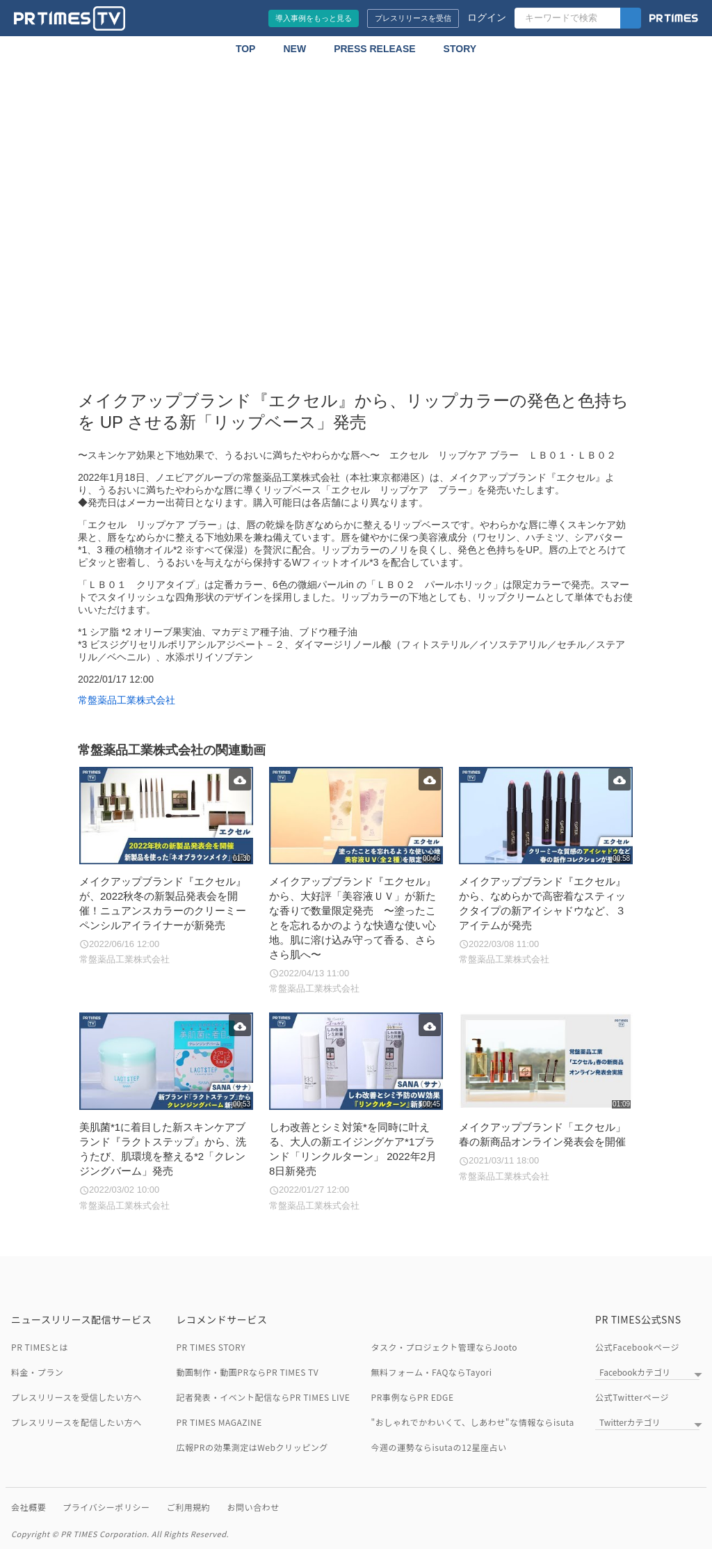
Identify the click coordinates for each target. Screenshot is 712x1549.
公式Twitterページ (632, 1397)
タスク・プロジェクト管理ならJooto (444, 1347)
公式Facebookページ (637, 1347)
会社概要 (28, 1507)
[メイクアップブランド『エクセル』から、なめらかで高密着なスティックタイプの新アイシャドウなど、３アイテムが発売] (545, 867)
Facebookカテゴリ (634, 1372)
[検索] (630, 18)
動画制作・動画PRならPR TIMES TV (247, 1372)
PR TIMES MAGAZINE (219, 1422)
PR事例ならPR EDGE (412, 1397)
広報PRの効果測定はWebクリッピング (251, 1447)
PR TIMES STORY (210, 1347)
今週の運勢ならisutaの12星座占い (439, 1447)
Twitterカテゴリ (629, 1422)
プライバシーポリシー (106, 1507)
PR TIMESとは (39, 1347)
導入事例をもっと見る (313, 18)
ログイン (486, 17)
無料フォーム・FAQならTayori (431, 1372)
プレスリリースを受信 (413, 18)
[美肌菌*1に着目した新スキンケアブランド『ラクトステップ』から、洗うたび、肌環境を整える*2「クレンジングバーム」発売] (165, 1112)
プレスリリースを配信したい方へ (76, 1422)
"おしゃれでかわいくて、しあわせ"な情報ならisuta (472, 1422)
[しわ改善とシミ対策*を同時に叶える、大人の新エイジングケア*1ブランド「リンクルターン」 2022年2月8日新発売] (355, 1112)
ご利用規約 (189, 1507)
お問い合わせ (253, 1507)
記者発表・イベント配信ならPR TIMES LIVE (263, 1397)
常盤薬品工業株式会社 (126, 700)
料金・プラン (37, 1372)
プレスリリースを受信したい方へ (76, 1397)
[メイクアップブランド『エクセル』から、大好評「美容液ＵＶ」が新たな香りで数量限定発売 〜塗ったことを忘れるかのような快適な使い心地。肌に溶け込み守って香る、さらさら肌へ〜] (355, 881)
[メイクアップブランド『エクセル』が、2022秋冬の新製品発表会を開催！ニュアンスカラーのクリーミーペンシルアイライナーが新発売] (165, 867)
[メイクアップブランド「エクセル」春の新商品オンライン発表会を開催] (545, 1097)
